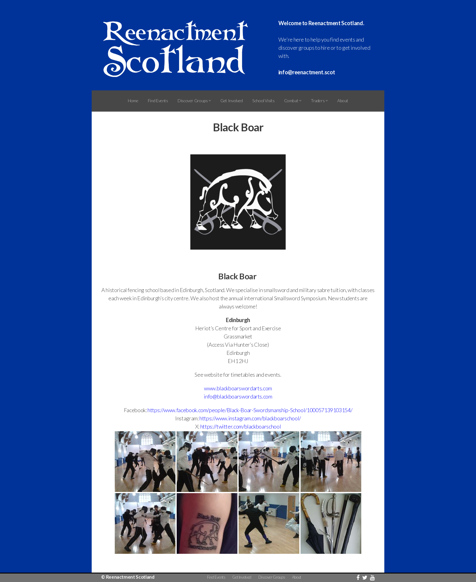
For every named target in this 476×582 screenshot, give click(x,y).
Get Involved (231, 100)
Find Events (158, 100)
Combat (292, 100)
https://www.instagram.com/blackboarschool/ (250, 418)
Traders (319, 100)
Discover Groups (194, 100)
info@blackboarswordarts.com (238, 396)
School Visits (263, 100)
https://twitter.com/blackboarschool (240, 426)
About (342, 100)
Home (133, 100)
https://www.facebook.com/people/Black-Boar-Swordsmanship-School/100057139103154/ (250, 410)
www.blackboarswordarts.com (238, 388)
